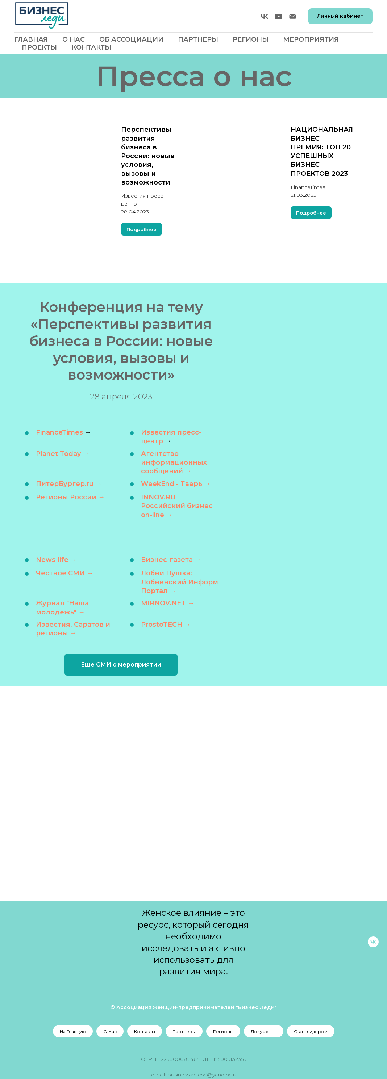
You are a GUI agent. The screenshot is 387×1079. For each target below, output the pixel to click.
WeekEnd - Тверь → (176, 483)
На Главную (73, 1031)
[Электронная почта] (292, 16)
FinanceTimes (59, 432)
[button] (121, 665)
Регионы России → (70, 497)
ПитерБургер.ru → (69, 483)
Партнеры (198, 39)
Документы (263, 1031)
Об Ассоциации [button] (131, 39)
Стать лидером (311, 1031)
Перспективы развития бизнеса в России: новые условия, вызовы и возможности (148, 156)
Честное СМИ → (64, 573)
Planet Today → (62, 454)
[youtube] (278, 16)
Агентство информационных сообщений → (174, 462)
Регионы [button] (251, 39)
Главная (31, 39)
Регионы (223, 1031)
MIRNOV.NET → (167, 603)
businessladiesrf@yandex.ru (201, 1074)
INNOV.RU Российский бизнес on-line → (177, 506)
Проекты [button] (39, 47)
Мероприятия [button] (311, 39)
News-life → (56, 560)
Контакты (91, 47)
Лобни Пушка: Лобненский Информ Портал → (179, 582)
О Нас (73, 39)
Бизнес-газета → (171, 560)
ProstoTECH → (166, 625)
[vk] (264, 16)
